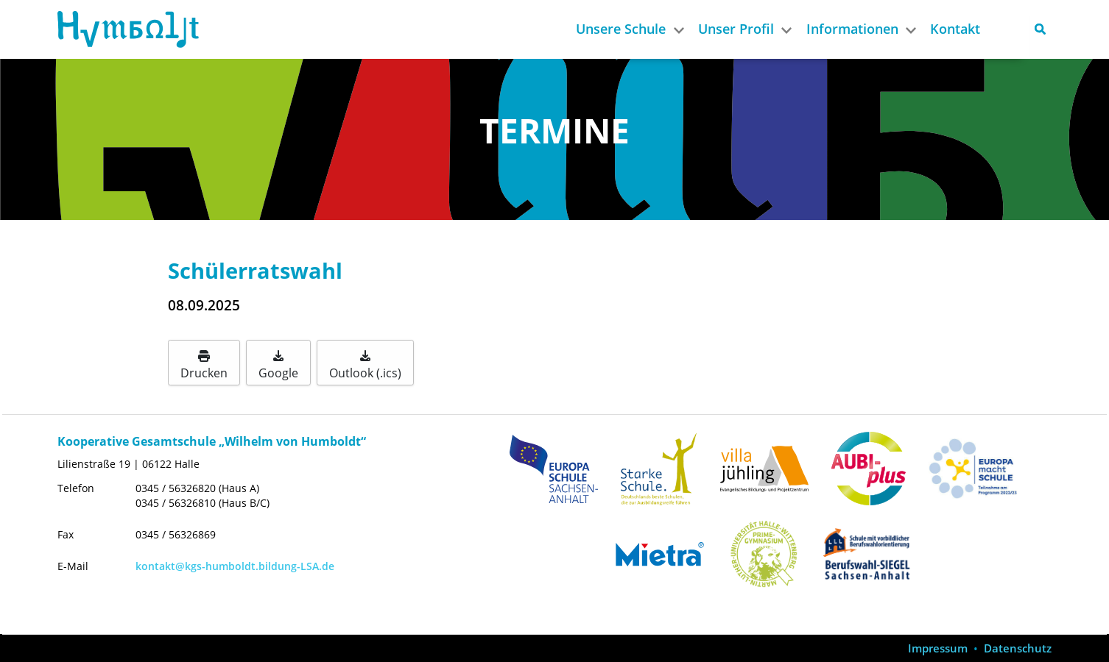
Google (278, 365)
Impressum (938, 648)
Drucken (204, 365)
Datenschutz (1018, 648)
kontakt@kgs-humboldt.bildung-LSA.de (234, 566)
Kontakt (955, 29)
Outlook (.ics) (365, 365)
